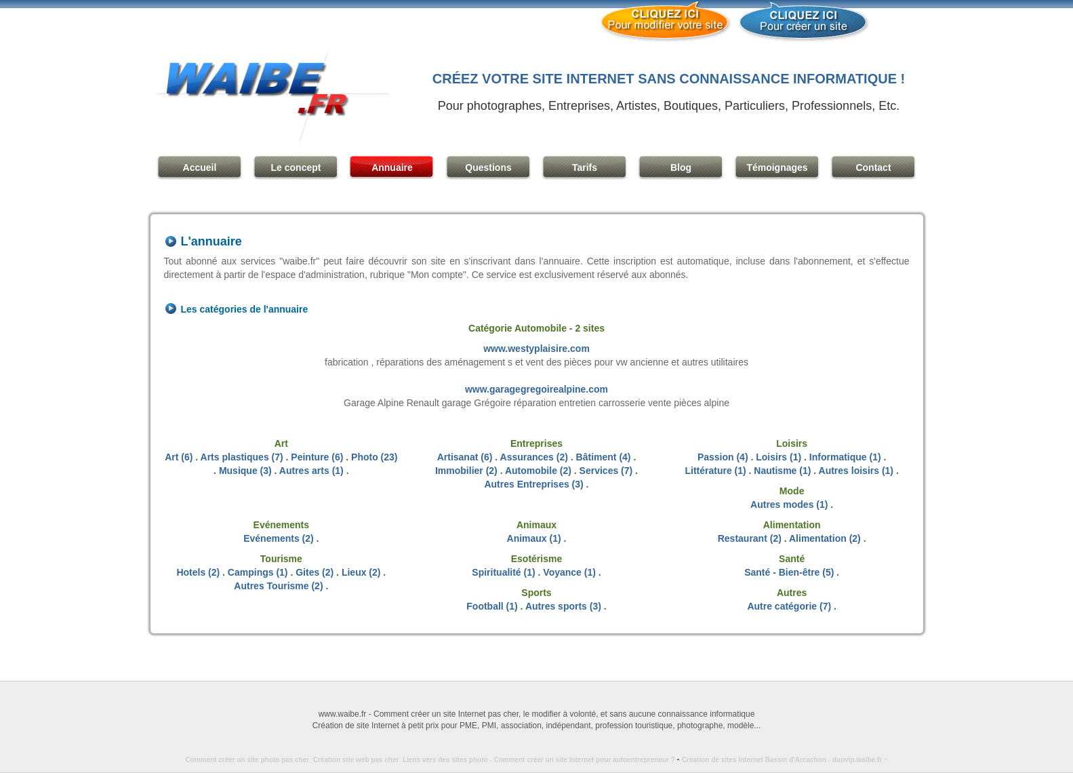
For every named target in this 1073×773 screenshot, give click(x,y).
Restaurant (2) (750, 538)
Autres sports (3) (563, 606)
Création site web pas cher (356, 760)
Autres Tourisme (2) (278, 585)
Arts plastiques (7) (242, 457)
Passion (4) (722, 457)
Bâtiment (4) (603, 457)
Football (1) (491, 606)
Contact (873, 167)
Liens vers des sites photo (445, 760)
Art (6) (179, 457)
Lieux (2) (361, 572)
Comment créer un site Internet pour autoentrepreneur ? (587, 760)
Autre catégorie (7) (789, 606)
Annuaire (392, 167)
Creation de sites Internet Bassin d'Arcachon (754, 760)
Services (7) (606, 470)
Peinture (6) (317, 457)
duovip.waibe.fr (857, 760)
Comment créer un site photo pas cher (247, 760)
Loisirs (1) (778, 457)
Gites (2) (314, 572)
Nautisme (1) (782, 470)
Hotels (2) (198, 572)
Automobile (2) (538, 470)
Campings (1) (258, 572)
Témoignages (776, 167)
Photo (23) (374, 457)
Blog (680, 167)
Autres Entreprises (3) (533, 484)
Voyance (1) (569, 572)
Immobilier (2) (466, 470)
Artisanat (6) (465, 457)
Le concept (296, 167)
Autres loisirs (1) (856, 470)
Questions (488, 167)
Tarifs (584, 167)
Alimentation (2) (825, 538)
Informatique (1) (845, 457)
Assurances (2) (534, 457)
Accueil (200, 167)
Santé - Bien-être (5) (789, 572)
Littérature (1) (715, 470)
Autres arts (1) (311, 470)
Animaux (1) (534, 538)
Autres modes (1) (789, 504)
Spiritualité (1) (503, 572)
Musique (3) (245, 470)
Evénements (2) (278, 538)
